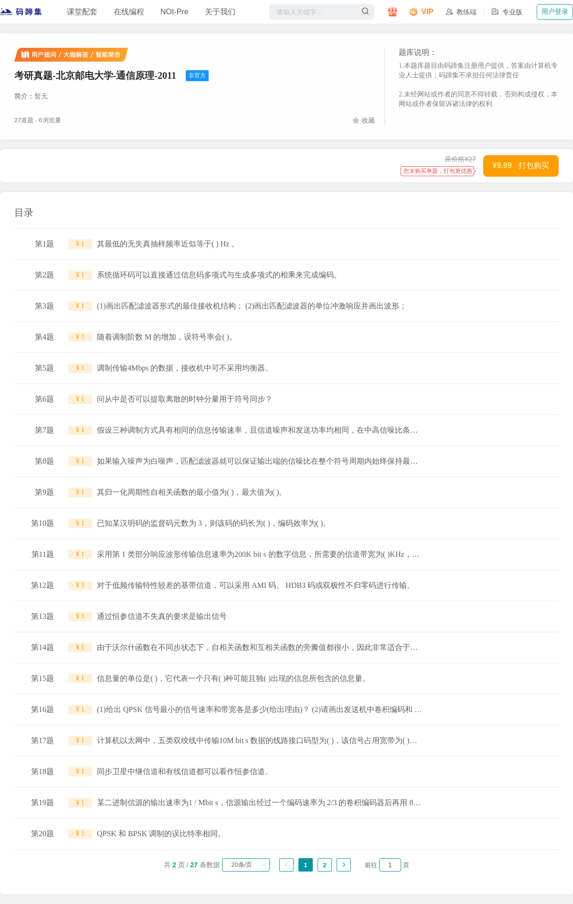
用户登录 (554, 11)
